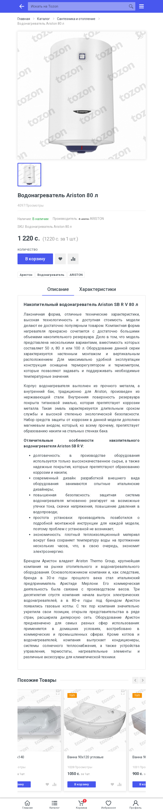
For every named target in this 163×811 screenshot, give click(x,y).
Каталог (43, 19)
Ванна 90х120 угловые (105, 757)
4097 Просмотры (31, 205)
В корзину (35, 258)
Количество (28, 249)
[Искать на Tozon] (77, 6)
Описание (58, 289)
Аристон (26, 275)
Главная (24, 19)
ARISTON (91, 219)
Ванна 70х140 (32, 757)
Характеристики (97, 289)
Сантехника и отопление (76, 19)
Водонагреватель (50, 275)
